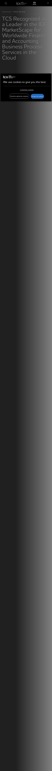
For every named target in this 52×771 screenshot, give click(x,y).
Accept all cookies (37, 96)
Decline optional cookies (19, 96)
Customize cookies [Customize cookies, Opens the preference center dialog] (27, 90)
